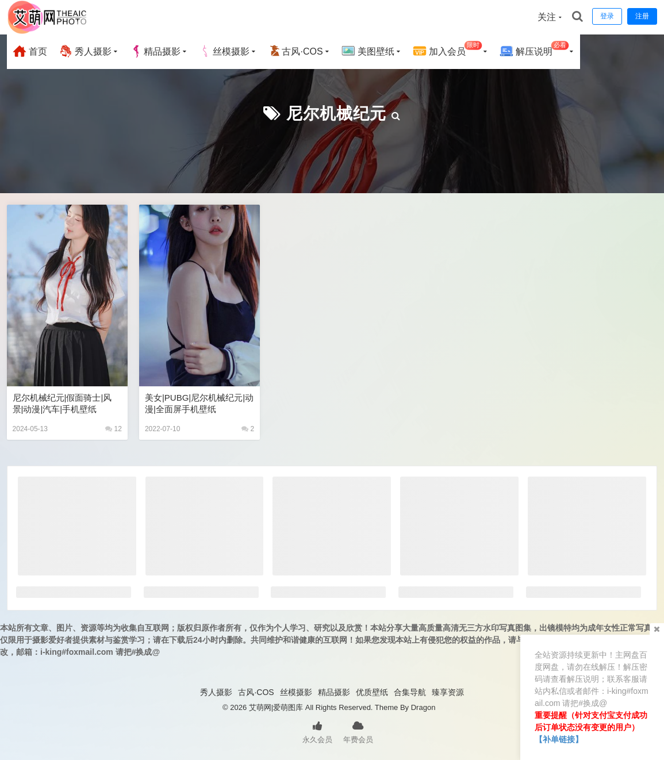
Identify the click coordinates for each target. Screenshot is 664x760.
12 (113, 429)
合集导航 (410, 692)
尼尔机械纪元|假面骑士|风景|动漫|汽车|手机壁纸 (62, 403)
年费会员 (358, 731)
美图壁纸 (367, 51)
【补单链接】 (559, 739)
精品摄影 (155, 51)
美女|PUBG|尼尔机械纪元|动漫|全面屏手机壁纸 (199, 403)
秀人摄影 (85, 51)
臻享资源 (448, 692)
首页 (30, 51)
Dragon (423, 707)
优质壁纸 (372, 692)
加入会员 (447, 49)
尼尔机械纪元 (336, 113)
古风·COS (295, 51)
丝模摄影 (224, 51)
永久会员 (317, 731)
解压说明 (534, 49)
